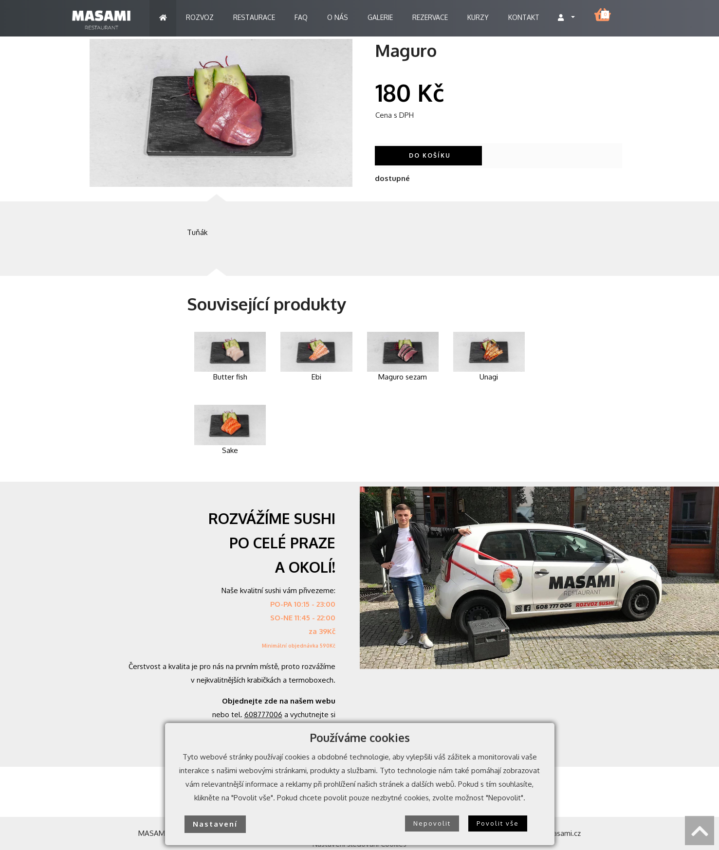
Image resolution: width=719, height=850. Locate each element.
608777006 (263, 714)
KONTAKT (523, 17)
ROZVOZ (200, 17)
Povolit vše (498, 823)
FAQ (301, 17)
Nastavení (215, 824)
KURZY (478, 17)
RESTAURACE (254, 17)
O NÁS (337, 17)
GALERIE (380, 17)
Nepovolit (432, 823)
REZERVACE (430, 17)
